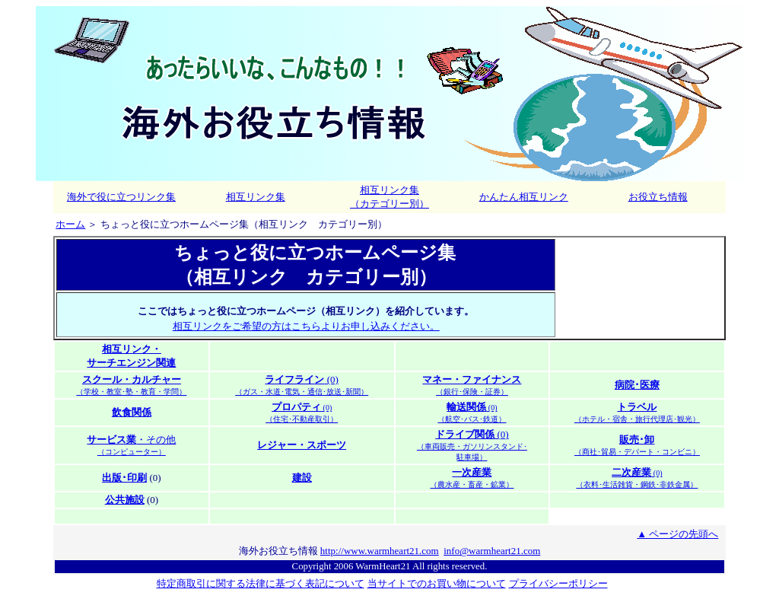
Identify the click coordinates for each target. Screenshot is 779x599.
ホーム (70, 224)
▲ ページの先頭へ (677, 534)
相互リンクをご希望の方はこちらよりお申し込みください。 (306, 326)
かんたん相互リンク (523, 196)
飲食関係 (131, 412)
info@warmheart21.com (492, 550)
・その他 (131, 445)
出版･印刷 (124, 477)
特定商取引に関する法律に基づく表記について (260, 583)
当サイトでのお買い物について (436, 583)
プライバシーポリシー (558, 583)
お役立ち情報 (658, 196)
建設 (302, 477)
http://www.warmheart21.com (379, 550)
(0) (301, 385)
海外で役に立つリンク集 (121, 196)
